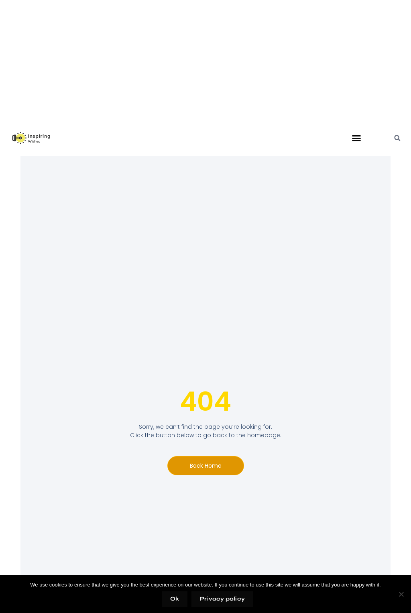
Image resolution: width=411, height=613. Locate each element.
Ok (174, 598)
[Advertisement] (205, 70)
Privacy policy (222, 598)
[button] (356, 138)
